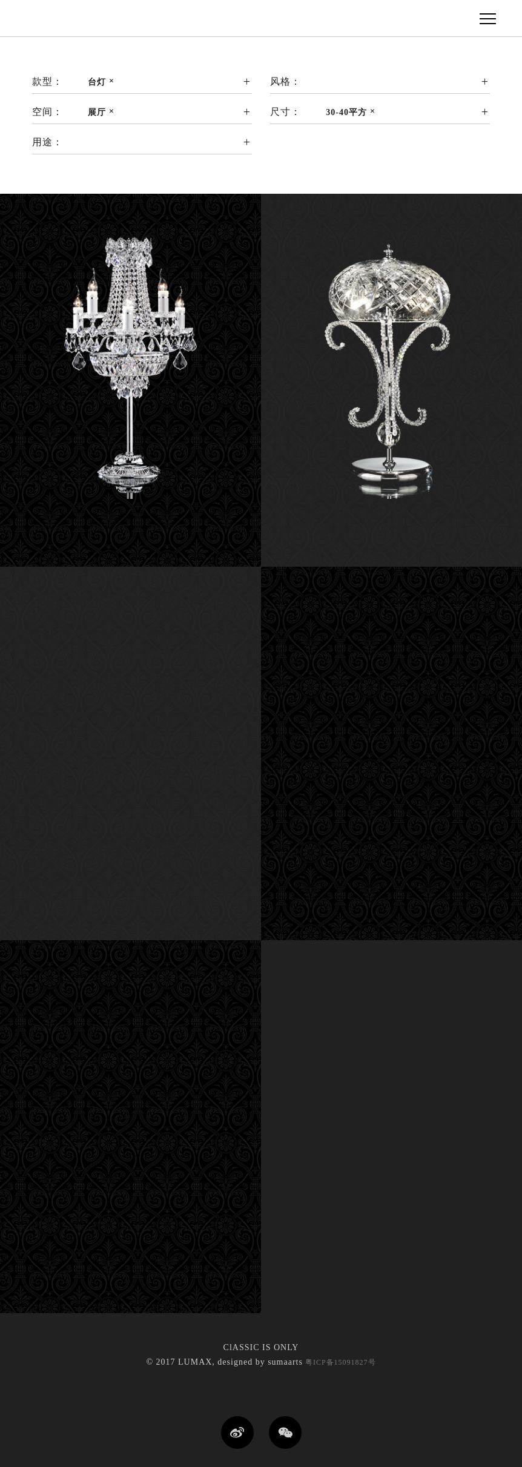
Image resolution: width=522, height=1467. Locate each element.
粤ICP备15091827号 (339, 1362)
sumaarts (285, 1361)
